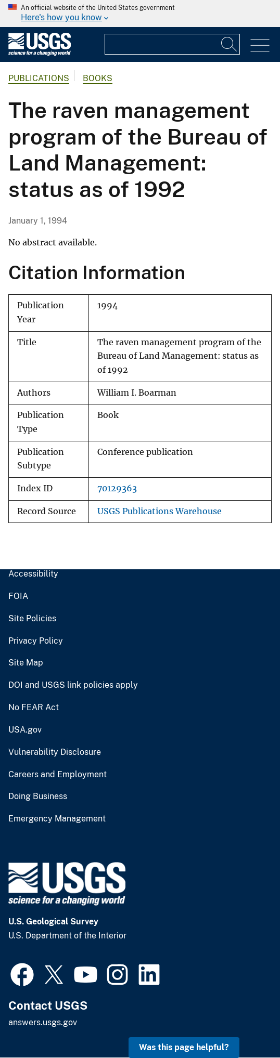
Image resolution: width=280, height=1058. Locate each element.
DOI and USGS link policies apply (73, 685)
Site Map (25, 663)
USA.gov (25, 730)
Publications (38, 78)
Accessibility (33, 574)
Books (97, 78)
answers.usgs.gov (42, 1022)
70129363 (117, 488)
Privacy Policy (35, 641)
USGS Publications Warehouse (159, 511)
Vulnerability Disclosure (54, 752)
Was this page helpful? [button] (184, 1047)
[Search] (229, 44)
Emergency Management (57, 819)
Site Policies (32, 618)
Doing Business (37, 796)
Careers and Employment (57, 774)
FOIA (18, 596)
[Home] (39, 53)
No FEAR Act (33, 707)
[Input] (172, 44)
